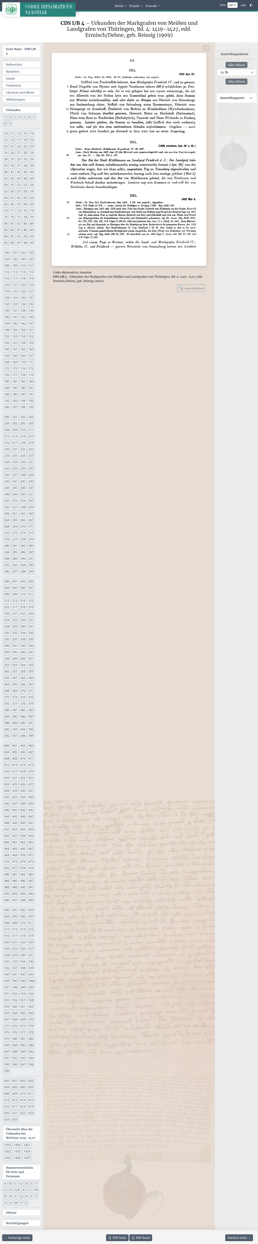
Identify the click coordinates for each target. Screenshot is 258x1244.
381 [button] (14, 710)
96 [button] (12, 243)
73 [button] (25, 211)
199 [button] (30, 407)
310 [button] (22, 594)
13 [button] (25, 133)
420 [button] (6, 778)
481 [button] (14, 874)
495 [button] (30, 894)
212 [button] (6, 436)
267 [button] (30, 520)
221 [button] (14, 449)
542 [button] (22, 974)
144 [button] (6, 323)
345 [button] (14, 652)
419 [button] (30, 771)
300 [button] (6, 581)
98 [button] (25, 243)
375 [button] (30, 697)
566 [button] (30, 1013)
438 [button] (22, 804)
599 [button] (6, 1071)
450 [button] (22, 823)
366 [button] (22, 684)
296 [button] (6, 571)
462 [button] (22, 842)
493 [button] (14, 894)
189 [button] (14, 394)
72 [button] (18, 211)
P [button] (16, 1196)
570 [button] (30, 1019)
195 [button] (30, 401)
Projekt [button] (134, 6)
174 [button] (22, 368)
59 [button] (31, 191)
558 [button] (30, 1000)
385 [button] (14, 716)
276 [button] (6, 539)
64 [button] (31, 198)
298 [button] (22, 571)
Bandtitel (12, 71)
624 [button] (6, 1119)
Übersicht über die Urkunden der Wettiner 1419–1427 (20, 1133)
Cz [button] (20, 1183)
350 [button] (22, 659)
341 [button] (14, 646)
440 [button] (6, 810)
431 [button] (30, 791)
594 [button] (30, 1058)
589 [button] (22, 1052)
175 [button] (30, 368)
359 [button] (30, 671)
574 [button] (30, 1026)
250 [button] (22, 494)
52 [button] (18, 185)
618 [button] (22, 1106)
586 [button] (30, 1045)
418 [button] (22, 771)
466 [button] (22, 849)
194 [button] (22, 401)
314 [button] (22, 601)
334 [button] (22, 633)
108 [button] (6, 266)
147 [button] (30, 323)
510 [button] (22, 923)
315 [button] (30, 601)
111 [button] (30, 266)
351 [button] (30, 659)
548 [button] (14, 987)
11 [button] (12, 133)
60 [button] (6, 198)
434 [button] (22, 797)
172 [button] (6, 368)
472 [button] (6, 861)
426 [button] (22, 784)
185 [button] (14, 388)
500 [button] (6, 910)
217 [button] (14, 443)
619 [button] (30, 1106)
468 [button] (6, 855)
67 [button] (18, 204)
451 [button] (30, 823)
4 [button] (19, 117)
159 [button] (30, 343)
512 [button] (6, 929)
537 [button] (14, 968)
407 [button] (30, 752)
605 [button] (14, 1087)
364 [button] (6, 684)
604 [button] (6, 1087)
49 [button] (31, 178)
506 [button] (22, 916)
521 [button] (14, 942)
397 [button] (14, 736)
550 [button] (30, 987)
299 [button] (30, 571)
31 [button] (12, 159)
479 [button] (30, 868)
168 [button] (6, 362)
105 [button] (14, 259)
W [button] (16, 1203)
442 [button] (22, 810)
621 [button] (14, 1113)
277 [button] (14, 539)
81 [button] (12, 223)
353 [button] (14, 665)
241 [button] (14, 481)
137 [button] (14, 311)
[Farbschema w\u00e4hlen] (251, 5)
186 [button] (22, 388)
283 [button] (30, 546)
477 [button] (14, 868)
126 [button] (22, 291)
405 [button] (14, 752)
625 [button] (14, 1119)
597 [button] (22, 1064)
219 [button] (30, 443)
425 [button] (14, 784)
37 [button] (18, 166)
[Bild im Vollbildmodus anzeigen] (206, 48)
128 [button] (6, 298)
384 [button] (6, 716)
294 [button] (22, 565)
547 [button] (6, 987)
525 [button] (14, 949)
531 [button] (30, 955)
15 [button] (6, 140)
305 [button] (14, 588)
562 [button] (30, 1007)
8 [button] (5, 124)
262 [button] (22, 514)
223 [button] (30, 449)
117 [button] (14, 278)
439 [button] (30, 804)
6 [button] (29, 117)
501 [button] (14, 910)
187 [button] (30, 388)
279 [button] (30, 539)
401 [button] (14, 746)
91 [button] (12, 236)
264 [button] (6, 520)
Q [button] (21, 1196)
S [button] (31, 1196)
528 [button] (6, 955)
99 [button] (31, 243)
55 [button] (6, 191)
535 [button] (30, 961)
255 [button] (30, 501)
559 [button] (6, 1007)
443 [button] (30, 810)
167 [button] (30, 356)
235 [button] (30, 468)
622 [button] (22, 1113)
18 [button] (25, 140)
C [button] (15, 1183)
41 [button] (12, 172)
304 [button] (6, 588)
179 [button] (30, 375)
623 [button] (30, 1113)
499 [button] (30, 900)
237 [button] (14, 475)
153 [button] (14, 336)
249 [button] (14, 494)
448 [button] (6, 823)
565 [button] (22, 1013)
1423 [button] (17, 1151)
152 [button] (6, 336)
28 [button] (25, 153)
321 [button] (14, 613)
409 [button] (14, 758)
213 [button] (14, 436)
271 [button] (30, 526)
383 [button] (30, 710)
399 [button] (30, 736)
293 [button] (14, 565)
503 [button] (30, 910)
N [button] (5, 1196)
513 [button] (14, 929)
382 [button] (22, 710)
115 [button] (30, 272)
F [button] (36, 1183)
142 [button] (22, 317)
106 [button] (22, 259)
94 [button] (31, 236)
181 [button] (14, 381)
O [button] (11, 1196)
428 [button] (6, 791)
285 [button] (14, 552)
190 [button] (22, 394)
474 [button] (22, 861)
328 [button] (6, 626)
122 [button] (22, 285)
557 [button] (22, 1000)
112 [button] (6, 272)
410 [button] (22, 758)
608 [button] (6, 1094)
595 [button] (6, 1064)
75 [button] (6, 217)
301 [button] (14, 581)
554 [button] (30, 994)
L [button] (31, 1190)
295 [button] (30, 565)
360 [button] (6, 678)
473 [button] (14, 861)
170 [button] (22, 362)
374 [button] (22, 697)
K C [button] (25, 1190)
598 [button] (30, 1064)
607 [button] (30, 1087)
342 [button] (22, 646)
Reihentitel (14, 64)
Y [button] (21, 1203)
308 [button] (6, 594)
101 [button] (14, 253)
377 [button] (14, 704)
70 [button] (6, 211)
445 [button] (14, 816)
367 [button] (30, 684)
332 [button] (6, 633)
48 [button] (25, 178)
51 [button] (12, 185)
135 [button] (30, 304)
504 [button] (6, 916)
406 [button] (22, 752)
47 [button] (18, 178)
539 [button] (30, 968)
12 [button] (18, 133)
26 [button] (12, 153)
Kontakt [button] (151, 6)
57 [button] (18, 191)
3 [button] (15, 117)
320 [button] (6, 613)
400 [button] (6, 746)
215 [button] (30, 436)
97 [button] (18, 243)
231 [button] (30, 462)
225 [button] (14, 456)
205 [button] (14, 423)
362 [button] (22, 678)
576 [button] (14, 1032)
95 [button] (6, 243)
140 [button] (6, 317)
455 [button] (30, 829)
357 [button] (14, 671)
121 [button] (14, 285)
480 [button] (6, 874)
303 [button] (30, 581)
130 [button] (22, 298)
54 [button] (31, 185)
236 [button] (6, 475)
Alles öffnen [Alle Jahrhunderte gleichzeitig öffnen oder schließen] (236, 65)
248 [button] (6, 494)
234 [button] (22, 468)
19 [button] (31, 140)
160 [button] (6, 349)
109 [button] (14, 266)
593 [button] (22, 1058)
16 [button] (12, 140)
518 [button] (22, 936)
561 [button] (22, 1007)
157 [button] (14, 343)
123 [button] (30, 285)
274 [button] (22, 533)
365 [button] (14, 684)
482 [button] (22, 874)
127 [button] (30, 291)
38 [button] (25, 166)
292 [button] (6, 565)
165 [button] (14, 356)
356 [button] (6, 671)
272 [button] (6, 533)
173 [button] (14, 368)
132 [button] (6, 304)
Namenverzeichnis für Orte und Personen (19, 1172)
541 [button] (14, 974)
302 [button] (22, 581)
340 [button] (6, 646)
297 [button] (14, 571)
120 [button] (6, 285)
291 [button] (30, 559)
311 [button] (30, 594)
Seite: (223, 5)
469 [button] (14, 855)
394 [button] (22, 729)
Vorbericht (13, 85)
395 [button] (30, 729)
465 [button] (14, 849)
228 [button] (6, 462)
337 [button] (14, 639)
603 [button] (30, 1081)
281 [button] (14, 546)
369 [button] (14, 691)
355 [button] (30, 665)
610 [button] (22, 1094)
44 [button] (31, 172)
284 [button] (6, 552)
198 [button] (22, 407)
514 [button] (22, 929)
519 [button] (30, 936)
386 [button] (22, 716)
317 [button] (14, 607)
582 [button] (30, 1039)
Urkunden (13, 110)
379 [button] (30, 704)
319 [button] (30, 607)
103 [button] (30, 253)
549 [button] (22, 987)
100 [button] (6, 253)
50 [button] (6, 185)
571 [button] (6, 1026)
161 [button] (14, 349)
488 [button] (6, 887)
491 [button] (30, 887)
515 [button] (30, 929)
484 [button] (6, 881)
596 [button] (14, 1064)
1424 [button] (27, 1151)
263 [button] (30, 514)
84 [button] (31, 223)
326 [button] (22, 620)
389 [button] (14, 723)
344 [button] (6, 652)
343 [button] (30, 646)
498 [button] (22, 900)
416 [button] (6, 771)
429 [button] (14, 791)
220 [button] (6, 449)
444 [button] (6, 816)
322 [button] (22, 613)
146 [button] (22, 323)
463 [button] (30, 842)
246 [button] (22, 488)
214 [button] (22, 436)
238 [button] (22, 475)
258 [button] (22, 507)
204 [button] (6, 423)
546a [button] (31, 981)
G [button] (5, 1190)
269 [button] (14, 526)
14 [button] (31, 133)
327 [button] (30, 620)
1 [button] (5, 117)
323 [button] (30, 613)
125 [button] (14, 291)
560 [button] (14, 1007)
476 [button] (6, 868)
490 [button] (22, 887)
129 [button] (14, 298)
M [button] (36, 1190)
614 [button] (22, 1100)
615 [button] (30, 1100)
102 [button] (22, 253)
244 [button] (6, 488)
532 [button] (6, 961)
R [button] (26, 1196)
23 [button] (25, 146)
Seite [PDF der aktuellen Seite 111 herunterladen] (117, 1238)
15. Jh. (225, 72)
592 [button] (14, 1058)
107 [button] (30, 259)
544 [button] (6, 981)
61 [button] (12, 198)
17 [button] (18, 140)
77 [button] (18, 217)
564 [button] (14, 1013)
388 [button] (6, 723)
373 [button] (14, 697)
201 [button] (14, 417)
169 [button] (14, 362)
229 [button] (14, 462)
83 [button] (25, 223)
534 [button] (22, 961)
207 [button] (30, 423)
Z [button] (26, 1203)
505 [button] (14, 916)
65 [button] (6, 204)
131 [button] (30, 298)
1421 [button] (27, 1145)
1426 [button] (17, 1158)
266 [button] (22, 520)
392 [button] (6, 729)
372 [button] (6, 697)
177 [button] (14, 375)
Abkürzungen (15, 99)
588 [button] (14, 1052)
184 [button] (6, 388)
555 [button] (6, 1000)
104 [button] (6, 259)
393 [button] (14, 729)
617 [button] (14, 1106)
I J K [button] (17, 1190)
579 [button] (6, 1039)
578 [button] (30, 1032)
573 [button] (22, 1026)
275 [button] (30, 533)
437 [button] (14, 804)
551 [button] (6, 994)
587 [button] (6, 1052)
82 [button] (18, 223)
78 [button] (25, 217)
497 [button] (14, 900)
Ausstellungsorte (232, 98)
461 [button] (14, 842)
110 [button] (22, 266)
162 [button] (22, 349)
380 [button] (6, 710)
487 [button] (30, 881)
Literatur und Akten (20, 92)
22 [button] (18, 146)
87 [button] (18, 230)
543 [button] (30, 974)
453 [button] (14, 829)
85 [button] (6, 230)
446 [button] (22, 816)
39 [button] (31, 166)
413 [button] (14, 765)
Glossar (11, 1212)
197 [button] (14, 407)
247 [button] (30, 488)
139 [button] (30, 311)
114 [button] (22, 272)
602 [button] (22, 1081)
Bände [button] (119, 6)
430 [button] (22, 791)
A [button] (5, 1183)
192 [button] (6, 401)
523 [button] (30, 942)
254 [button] (22, 501)
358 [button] (22, 671)
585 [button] (22, 1045)
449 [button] (14, 823)
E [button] (32, 1183)
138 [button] (22, 311)
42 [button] (18, 172)
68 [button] (25, 204)
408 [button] (6, 758)
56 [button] (12, 191)
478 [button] (22, 868)
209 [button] (14, 430)
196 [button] (6, 407)
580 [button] (14, 1039)
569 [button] (22, 1019)
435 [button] (30, 797)
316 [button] (6, 607)
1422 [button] (7, 1151)
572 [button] (14, 1026)
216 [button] (6, 443)
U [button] (5, 1203)
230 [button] (22, 462)
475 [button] (30, 861)
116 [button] (6, 278)
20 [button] (6, 146)
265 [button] (14, 520)
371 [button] (30, 691)
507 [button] (30, 916)
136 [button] (6, 311)
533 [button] (14, 961)
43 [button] (25, 172)
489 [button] (14, 887)
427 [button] (30, 784)
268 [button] (6, 526)
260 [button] (6, 514)
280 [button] (6, 546)
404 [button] (6, 752)
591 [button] (6, 1058)
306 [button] (22, 588)
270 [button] (22, 526)
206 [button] (22, 423)
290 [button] (22, 559)
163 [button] (30, 349)
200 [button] (6, 417)
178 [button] (22, 375)
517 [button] (14, 936)
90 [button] (6, 236)
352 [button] (6, 665)
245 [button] (14, 488)
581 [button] (22, 1039)
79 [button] (31, 217)
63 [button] (25, 198)
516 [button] (6, 936)
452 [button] (6, 829)
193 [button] (14, 401)
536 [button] (6, 968)
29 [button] (31, 153)
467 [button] (30, 849)
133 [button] (14, 304)
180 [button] (6, 381)
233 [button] (14, 468)
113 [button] (14, 272)
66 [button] (12, 204)
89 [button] (31, 230)
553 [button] (22, 994)
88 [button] (25, 230)
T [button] (36, 1196)
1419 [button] (7, 1145)
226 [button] (22, 456)
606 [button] (22, 1087)
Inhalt (10, 78)
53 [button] (25, 185)
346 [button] (22, 652)
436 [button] (6, 804)
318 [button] (22, 607)
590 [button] (30, 1052)
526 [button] (22, 949)
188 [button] (6, 394)
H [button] (11, 1190)
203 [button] (30, 417)
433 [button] (14, 797)
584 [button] (14, 1045)
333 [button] (14, 633)
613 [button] (14, 1100)
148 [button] (6, 330)
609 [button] (14, 1094)
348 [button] (6, 659)
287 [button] (30, 552)
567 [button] (6, 1019)
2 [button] (10, 117)
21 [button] (12, 146)
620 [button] (6, 1113)
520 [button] (6, 942)
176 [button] (6, 375)
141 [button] (14, 317)
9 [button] (10, 124)
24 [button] (31, 146)
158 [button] (22, 343)
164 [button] (6, 356)
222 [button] (22, 449)
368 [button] (6, 691)
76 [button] (12, 217)
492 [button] (6, 894)
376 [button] (6, 704)
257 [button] (14, 507)
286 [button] (22, 552)
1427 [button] (27, 1158)
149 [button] (14, 330)
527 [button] (30, 949)
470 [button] (22, 855)
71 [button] (12, 211)
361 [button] (14, 678)
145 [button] (14, 323)
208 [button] (6, 430)
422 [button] (22, 778)
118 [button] (22, 278)
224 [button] (6, 456)
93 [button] (25, 236)
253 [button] (14, 501)
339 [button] (30, 639)
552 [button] (14, 994)
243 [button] (30, 481)
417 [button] (14, 771)
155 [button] (30, 336)
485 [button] (14, 881)
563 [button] (6, 1013)
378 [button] (22, 704)
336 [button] (6, 639)
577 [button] (22, 1032)
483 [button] (30, 874)
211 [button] (30, 430)
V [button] (10, 1203)
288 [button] (6, 559)
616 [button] (6, 1106)
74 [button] (31, 211)
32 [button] (18, 159)
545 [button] (14, 981)
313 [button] (14, 601)
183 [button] (30, 381)
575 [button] (6, 1032)
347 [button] (30, 652)
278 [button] (22, 539)
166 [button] (22, 356)
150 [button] (22, 330)
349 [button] (14, 659)
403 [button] (30, 746)
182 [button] (22, 381)
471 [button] (30, 855)
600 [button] (6, 1081)
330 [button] (22, 626)
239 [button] (30, 475)
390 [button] (22, 723)
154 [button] (22, 336)
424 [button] (6, 784)
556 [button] (14, 1000)
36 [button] (12, 166)
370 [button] (22, 691)
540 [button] (6, 974)
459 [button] (30, 836)
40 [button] (6, 172)
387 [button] (30, 716)
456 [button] (6, 836)
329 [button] (14, 626)
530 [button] (22, 955)
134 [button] (22, 304)
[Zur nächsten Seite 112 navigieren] (239, 1237)
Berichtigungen (17, 1223)
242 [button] (22, 481)
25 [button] (6, 153)
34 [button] (31, 159)
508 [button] (6, 923)
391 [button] (30, 723)
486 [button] (22, 881)
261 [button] (14, 514)
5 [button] (24, 117)
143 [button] (30, 317)
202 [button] (22, 417)
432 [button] (6, 797)
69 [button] (31, 204)
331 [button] (30, 626)
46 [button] (12, 178)
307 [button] (30, 588)
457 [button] (14, 836)
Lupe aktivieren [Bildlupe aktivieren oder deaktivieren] (191, 288)
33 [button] (25, 159)
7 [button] (34, 117)
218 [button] (22, 443)
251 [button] (30, 494)
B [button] (10, 1183)
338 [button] (22, 639)
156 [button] (6, 343)
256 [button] (6, 507)
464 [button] (6, 849)
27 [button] (18, 153)
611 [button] (30, 1094)
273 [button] (14, 533)
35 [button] (6, 166)
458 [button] (22, 836)
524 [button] (6, 949)
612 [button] (6, 1100)
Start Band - (21, 51)
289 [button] (14, 559)
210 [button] (22, 430)
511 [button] (30, 923)
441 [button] (14, 810)
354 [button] (22, 665)
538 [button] (22, 968)
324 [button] (6, 620)
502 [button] (22, 910)
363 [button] (30, 678)
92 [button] (18, 236)
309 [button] (14, 594)
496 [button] (6, 900)
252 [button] (6, 501)
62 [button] (18, 198)
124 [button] (6, 291)
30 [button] (6, 159)
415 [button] (30, 765)
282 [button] (22, 546)
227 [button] (30, 456)
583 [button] (6, 1045)
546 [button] (22, 981)
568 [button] (14, 1019)
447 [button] (30, 816)
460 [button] (6, 842)
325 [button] (14, 620)
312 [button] (6, 601)
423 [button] (30, 778)
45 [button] (6, 178)
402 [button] (22, 746)
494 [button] (22, 894)
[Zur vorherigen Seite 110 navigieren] (17, 1237)
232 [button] (6, 468)
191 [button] (30, 394)
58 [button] (25, 191)
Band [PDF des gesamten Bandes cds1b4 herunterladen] (141, 1238)
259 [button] (30, 507)
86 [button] (12, 230)
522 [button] (22, 942)
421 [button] (14, 778)
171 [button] (30, 362)
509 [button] (14, 923)
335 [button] (30, 633)
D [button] (27, 1183)
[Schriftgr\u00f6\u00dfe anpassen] (243, 5)
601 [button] (14, 1081)
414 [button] (22, 765)
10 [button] (6, 133)
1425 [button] (7, 1158)
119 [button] (30, 278)
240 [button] (6, 481)
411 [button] (30, 758)
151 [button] (30, 330)
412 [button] (6, 765)
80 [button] (6, 223)
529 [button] (14, 955)
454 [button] (22, 829)
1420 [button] (17, 1145)
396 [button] (6, 736)
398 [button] (22, 736)
